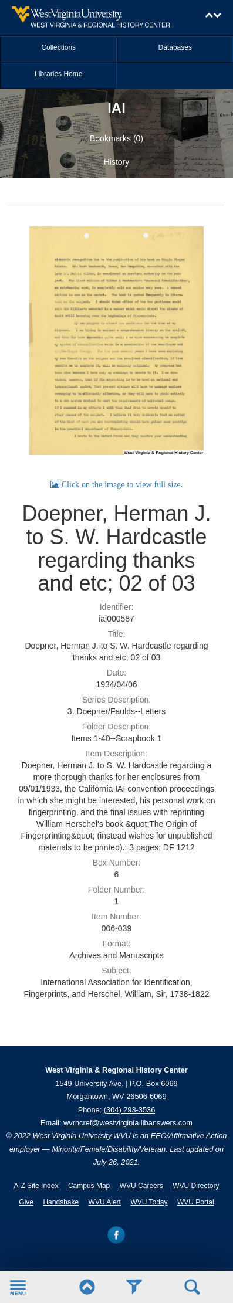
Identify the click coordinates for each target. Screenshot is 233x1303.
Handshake (61, 1202)
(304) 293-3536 (130, 1109)
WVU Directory (196, 1186)
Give (26, 1202)
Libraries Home (58, 74)
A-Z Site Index (35, 1186)
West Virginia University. (73, 1135)
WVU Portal (195, 1202)
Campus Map (89, 1186)
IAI (116, 108)
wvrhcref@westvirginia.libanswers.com (128, 1122)
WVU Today (148, 1202)
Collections (58, 47)
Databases (175, 47)
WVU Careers (141, 1186)
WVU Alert (105, 1202)
